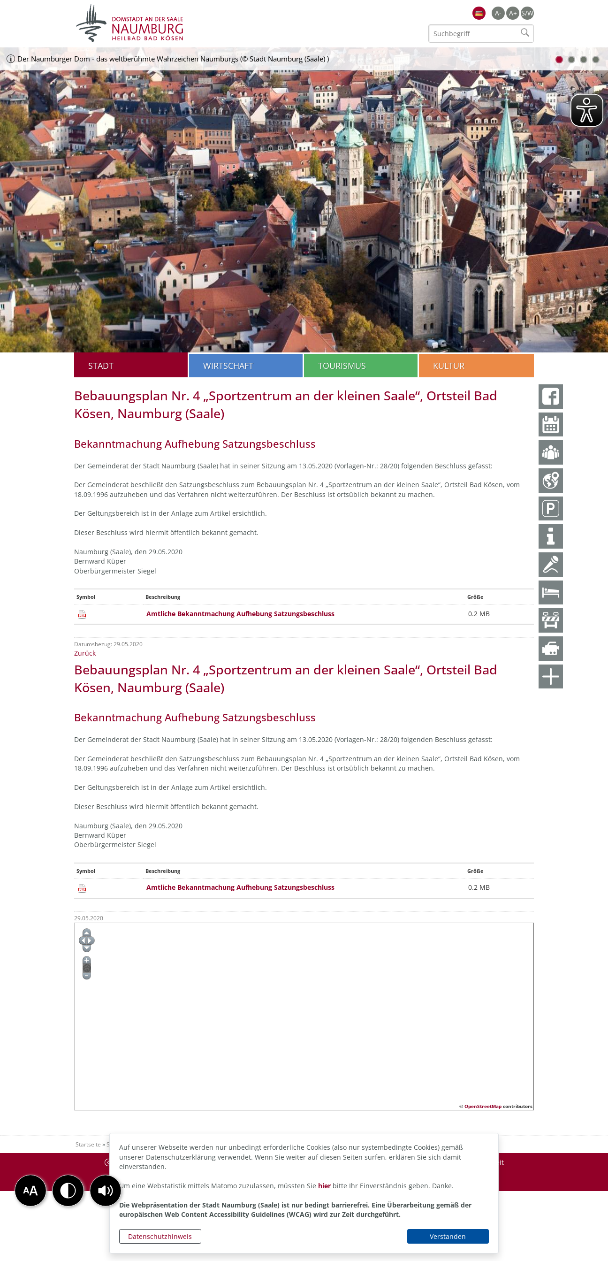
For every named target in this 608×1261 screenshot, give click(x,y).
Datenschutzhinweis (160, 1236)
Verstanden (448, 1236)
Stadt (101, 365)
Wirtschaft (228, 365)
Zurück (85, 653)
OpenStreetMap (483, 1106)
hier (324, 1185)
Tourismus (342, 365)
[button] (105, 1190)
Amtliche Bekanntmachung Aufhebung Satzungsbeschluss (240, 613)
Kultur (448, 365)
